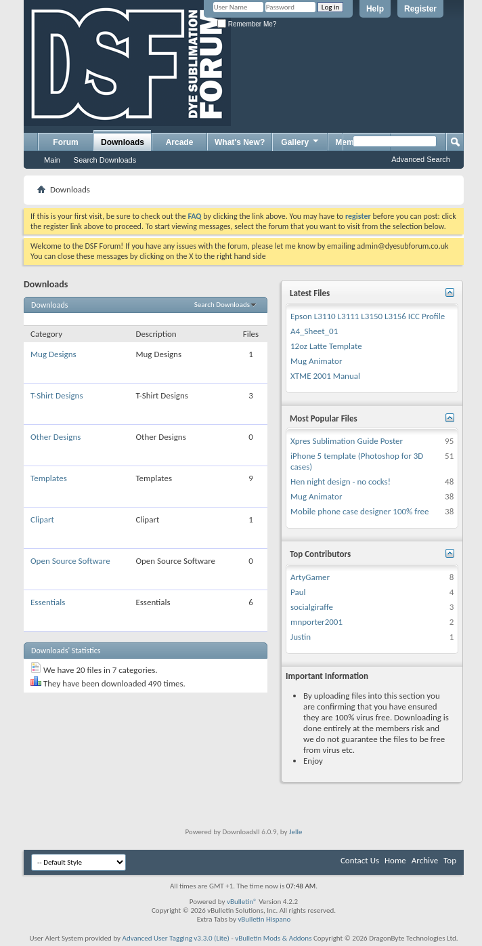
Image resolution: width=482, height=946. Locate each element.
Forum (65, 142)
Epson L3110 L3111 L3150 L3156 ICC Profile (367, 316)
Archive (425, 860)
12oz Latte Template (326, 346)
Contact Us (360, 860)
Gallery (300, 141)
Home (395, 860)
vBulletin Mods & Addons (273, 938)
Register (420, 9)
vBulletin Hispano (264, 919)
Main (52, 160)
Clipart (42, 519)
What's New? (240, 142)
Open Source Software (70, 561)
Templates (48, 478)
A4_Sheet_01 (314, 331)
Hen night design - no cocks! (340, 481)
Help (375, 9)
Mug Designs (53, 354)
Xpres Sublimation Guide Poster (346, 441)
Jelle (296, 831)
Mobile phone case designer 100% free (359, 511)
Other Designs (55, 437)
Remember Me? (246, 24)
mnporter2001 (316, 622)
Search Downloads (105, 160)
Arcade (180, 142)
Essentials (47, 602)
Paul (297, 592)
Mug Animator (316, 361)
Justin (300, 637)
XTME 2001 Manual (325, 376)
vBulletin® (242, 901)
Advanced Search (420, 159)
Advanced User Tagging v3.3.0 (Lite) (176, 938)
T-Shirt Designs (56, 395)
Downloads (122, 142)
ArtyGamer (310, 577)
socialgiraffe (311, 607)
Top (449, 860)
